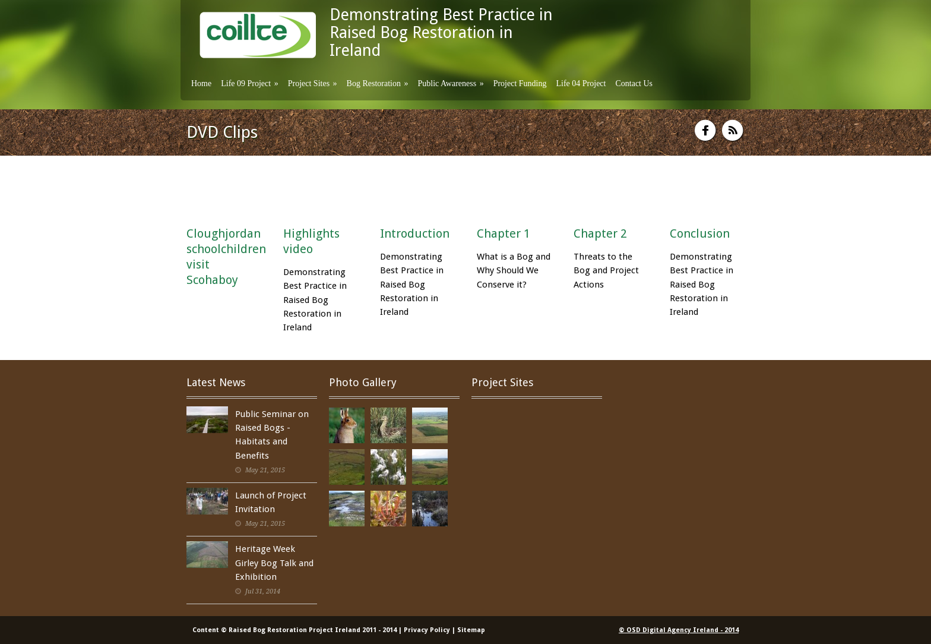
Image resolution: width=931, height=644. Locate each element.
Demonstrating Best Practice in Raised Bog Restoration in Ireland (441, 32)
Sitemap (471, 630)
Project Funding (520, 83)
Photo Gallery (363, 382)
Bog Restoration (377, 83)
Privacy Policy (427, 630)
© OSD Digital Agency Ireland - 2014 (679, 630)
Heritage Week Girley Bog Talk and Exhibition (274, 563)
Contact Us (634, 83)
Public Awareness (450, 83)
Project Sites (312, 83)
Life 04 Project (581, 83)
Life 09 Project (249, 83)
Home (201, 83)
